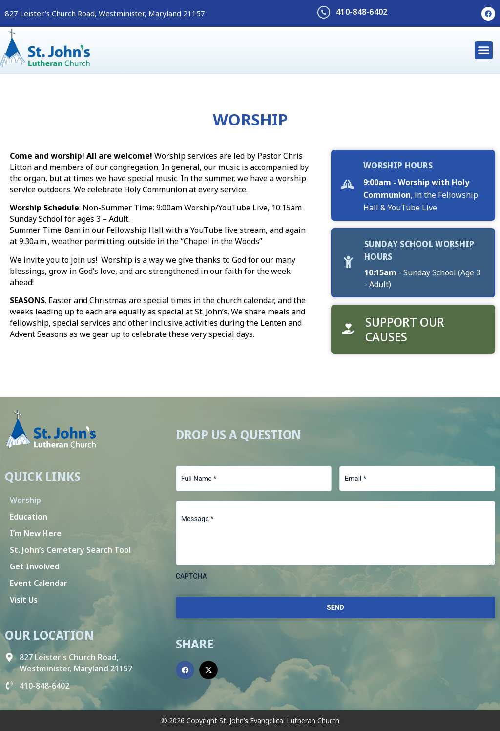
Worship (25, 500)
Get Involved (35, 566)
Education (28, 516)
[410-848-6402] (323, 12)
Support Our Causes (404, 329)
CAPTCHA (191, 576)
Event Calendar (38, 583)
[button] (484, 50)
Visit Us (24, 599)
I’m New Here (36, 533)
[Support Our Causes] (348, 329)
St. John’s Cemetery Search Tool (70, 549)
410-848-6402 (362, 11)
